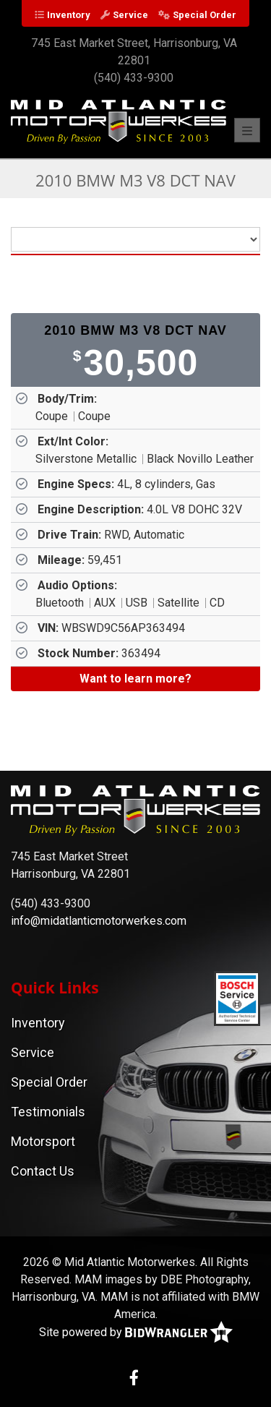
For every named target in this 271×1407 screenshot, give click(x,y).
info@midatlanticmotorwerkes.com (98, 921)
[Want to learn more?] (135, 679)
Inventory (68, 14)
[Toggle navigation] (247, 130)
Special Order (204, 14)
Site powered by (136, 1333)
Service (130, 14)
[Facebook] (134, 1379)
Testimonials (48, 1111)
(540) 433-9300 (133, 78)
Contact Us (42, 1171)
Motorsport (43, 1141)
